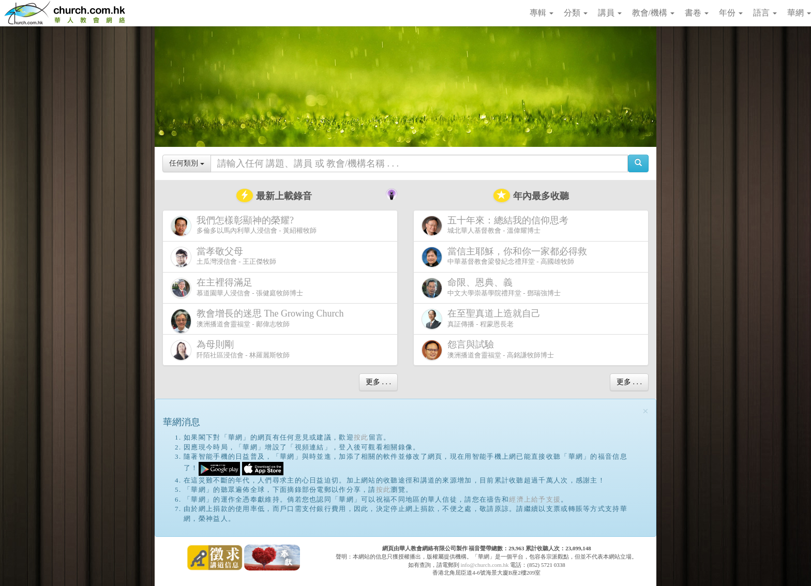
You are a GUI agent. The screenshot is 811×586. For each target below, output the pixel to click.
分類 (576, 12)
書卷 (697, 12)
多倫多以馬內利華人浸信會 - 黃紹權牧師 (244, 225)
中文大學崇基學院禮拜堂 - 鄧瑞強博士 (491, 287)
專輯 (541, 12)
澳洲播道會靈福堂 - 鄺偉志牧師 (259, 321)
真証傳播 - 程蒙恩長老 (483, 318)
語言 (765, 12)
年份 (731, 12)
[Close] (645, 411)
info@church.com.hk (484, 565)
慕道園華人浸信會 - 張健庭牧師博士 (237, 287)
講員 (610, 12)
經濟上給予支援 (535, 499)
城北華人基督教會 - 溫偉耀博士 (497, 225)
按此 (361, 437)
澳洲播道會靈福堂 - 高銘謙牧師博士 (488, 349)
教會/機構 (653, 12)
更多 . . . (378, 382)
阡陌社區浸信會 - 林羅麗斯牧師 (230, 349)
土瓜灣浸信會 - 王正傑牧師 (223, 256)
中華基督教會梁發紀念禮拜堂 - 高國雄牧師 (506, 256)
